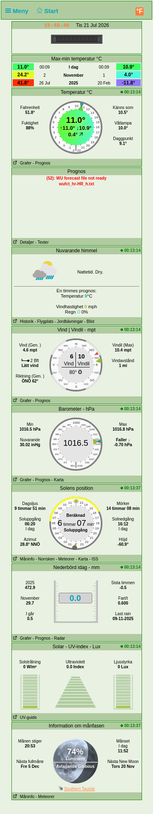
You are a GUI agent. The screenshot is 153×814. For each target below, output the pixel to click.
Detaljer (23, 242)
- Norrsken (45, 559)
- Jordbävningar (69, 321)
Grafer (22, 163)
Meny (18, 10)
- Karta (57, 480)
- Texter (42, 242)
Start (47, 10)
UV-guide (24, 717)
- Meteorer (65, 559)
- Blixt (89, 321)
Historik (23, 321)
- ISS (93, 559)
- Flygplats (44, 321)
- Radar (58, 638)
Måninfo (23, 559)
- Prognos (41, 163)
